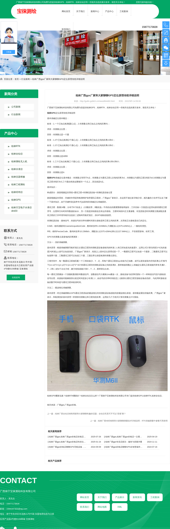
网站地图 (102, 507)
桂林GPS (60, 2)
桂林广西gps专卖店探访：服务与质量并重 (123, 442)
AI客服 (8, 52)
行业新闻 (25, 79)
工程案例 (154, 497)
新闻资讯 (137, 497)
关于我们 (102, 497)
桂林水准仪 (17, 169)
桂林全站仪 (17, 154)
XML (119, 507)
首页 (17, 79)
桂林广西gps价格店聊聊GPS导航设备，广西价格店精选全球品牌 (68, 447)
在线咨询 (16, 277)
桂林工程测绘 (18, 184)
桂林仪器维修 (18, 177)
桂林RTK (15, 146)
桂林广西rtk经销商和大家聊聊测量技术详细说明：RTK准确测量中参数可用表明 (133, 421)
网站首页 (84, 497)
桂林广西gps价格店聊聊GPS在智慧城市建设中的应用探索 (124, 447)
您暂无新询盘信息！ (145, 2)
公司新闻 (15, 107)
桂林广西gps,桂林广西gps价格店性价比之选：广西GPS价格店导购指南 (68, 442)
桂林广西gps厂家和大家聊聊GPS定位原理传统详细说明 (58, 79)
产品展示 (119, 497)
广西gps (60, 405)
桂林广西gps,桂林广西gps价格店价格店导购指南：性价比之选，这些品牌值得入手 (68, 437)
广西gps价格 (70, 405)
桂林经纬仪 (17, 192)
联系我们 (84, 507)
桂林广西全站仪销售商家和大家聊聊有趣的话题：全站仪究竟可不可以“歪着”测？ (90, 414)
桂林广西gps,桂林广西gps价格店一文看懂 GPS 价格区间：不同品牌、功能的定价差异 (124, 437)
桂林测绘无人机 (19, 161)
